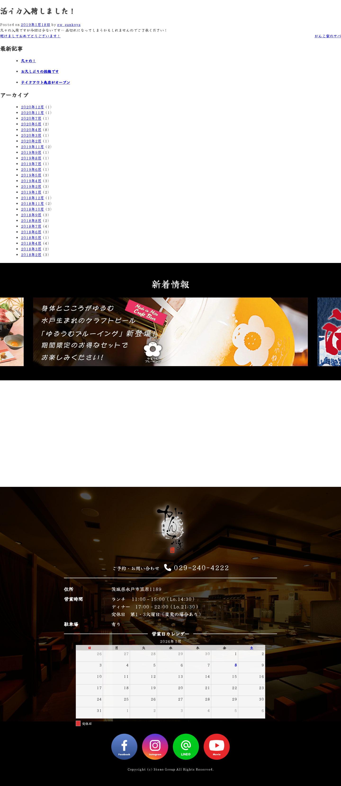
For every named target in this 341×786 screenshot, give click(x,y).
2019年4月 (31, 180)
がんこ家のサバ (327, 36)
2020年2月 (31, 141)
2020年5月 (31, 124)
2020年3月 (31, 135)
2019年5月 (31, 175)
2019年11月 (32, 146)
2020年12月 (32, 107)
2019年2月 (31, 186)
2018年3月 (31, 249)
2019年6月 (31, 169)
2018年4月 (31, 243)
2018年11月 (32, 203)
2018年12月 (32, 197)
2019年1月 (31, 192)
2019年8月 (31, 158)
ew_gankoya (69, 24)
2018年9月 (31, 215)
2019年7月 (31, 163)
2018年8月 (31, 220)
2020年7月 (31, 118)
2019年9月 (31, 152)
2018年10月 (32, 209)
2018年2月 (31, 254)
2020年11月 (32, 112)
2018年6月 (31, 232)
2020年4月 (31, 129)
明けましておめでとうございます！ (30, 36)
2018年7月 (31, 226)
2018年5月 (31, 237)
